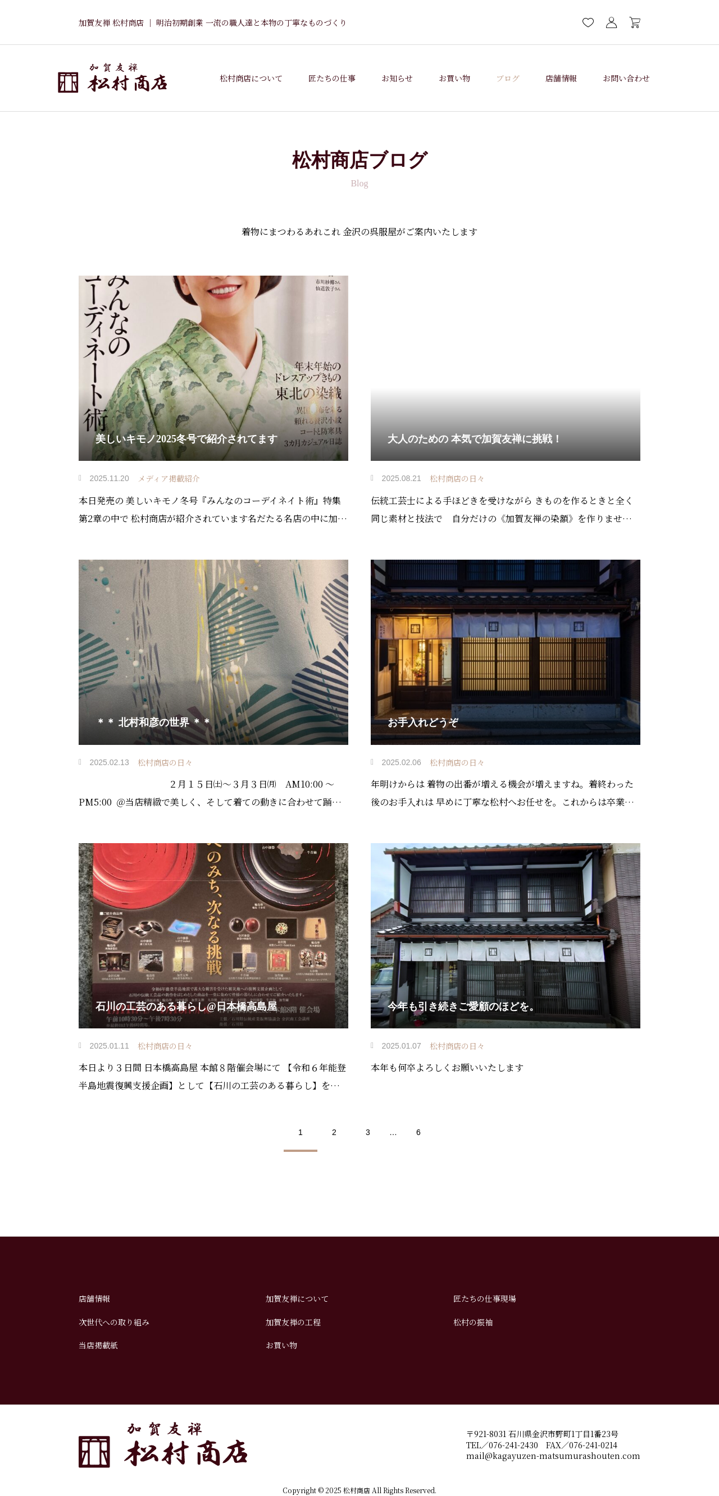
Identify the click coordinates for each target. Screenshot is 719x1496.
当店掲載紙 (98, 1345)
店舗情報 (561, 78)
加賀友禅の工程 (293, 1322)
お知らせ (397, 78)
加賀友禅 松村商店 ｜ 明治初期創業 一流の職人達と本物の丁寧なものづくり (213, 22)
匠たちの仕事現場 (484, 1298)
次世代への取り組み (114, 1322)
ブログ (508, 78)
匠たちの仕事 (332, 78)
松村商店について (251, 78)
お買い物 (454, 78)
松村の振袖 (473, 1322)
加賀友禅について (297, 1298)
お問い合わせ (626, 78)
